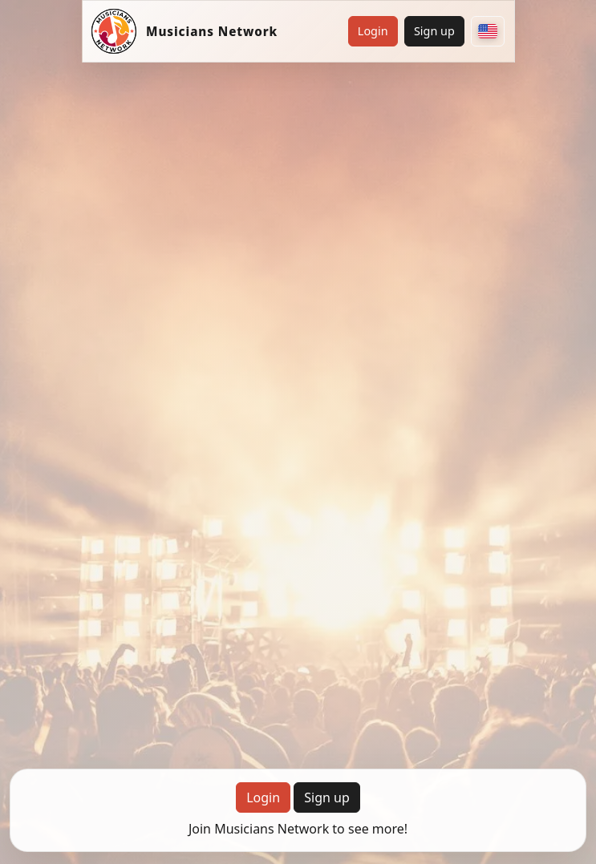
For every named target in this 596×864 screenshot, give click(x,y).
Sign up (434, 30)
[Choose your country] (488, 31)
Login (373, 30)
